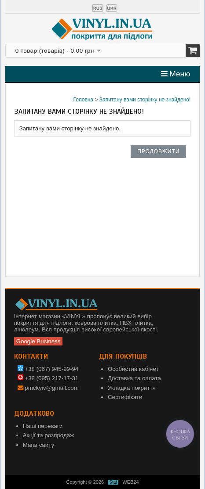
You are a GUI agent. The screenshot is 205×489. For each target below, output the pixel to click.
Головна (83, 100)
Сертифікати (125, 397)
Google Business (38, 341)
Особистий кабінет (133, 369)
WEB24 (130, 482)
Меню (175, 73)
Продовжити (158, 151)
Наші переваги (43, 426)
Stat (113, 482)
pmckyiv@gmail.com (51, 388)
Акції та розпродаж (48, 435)
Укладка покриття (132, 388)
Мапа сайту (38, 445)
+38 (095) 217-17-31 (48, 378)
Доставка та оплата (134, 378)
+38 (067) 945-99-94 (48, 369)
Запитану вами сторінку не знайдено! (145, 100)
